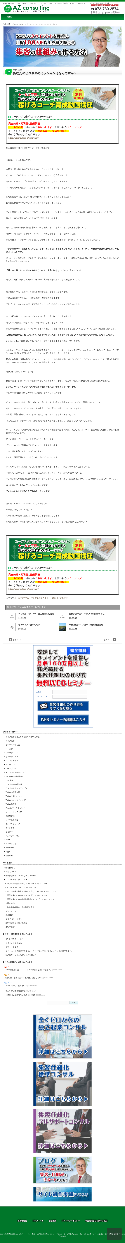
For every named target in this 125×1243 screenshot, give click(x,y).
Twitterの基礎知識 (12, 792)
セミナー (9, 832)
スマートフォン (11, 844)
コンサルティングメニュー (16, 880)
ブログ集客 (10, 741)
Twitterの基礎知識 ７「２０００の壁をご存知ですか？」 (33, 970)
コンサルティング (12, 824)
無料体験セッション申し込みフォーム (20, 876)
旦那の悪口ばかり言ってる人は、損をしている (29, 978)
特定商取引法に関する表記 (16, 923)
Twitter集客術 (10, 804)
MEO (7, 840)
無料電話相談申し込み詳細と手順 (20, 907)
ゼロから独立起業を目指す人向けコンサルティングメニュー (31, 891)
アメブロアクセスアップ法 (16, 788)
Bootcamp (9, 848)
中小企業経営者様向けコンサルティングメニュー (27, 883)
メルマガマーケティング (15, 772)
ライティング (10, 765)
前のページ (17, 640)
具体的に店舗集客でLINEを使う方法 (25, 995)
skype (7, 852)
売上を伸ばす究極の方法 (20, 991)
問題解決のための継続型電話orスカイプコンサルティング (30, 899)
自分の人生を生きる (13, 943)
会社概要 (9, 915)
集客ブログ (10, 927)
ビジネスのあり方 (12, 745)
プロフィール (10, 911)
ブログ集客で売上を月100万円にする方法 (49, 598)
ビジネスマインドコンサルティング (21, 887)
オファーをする (11, 947)
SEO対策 (9, 749)
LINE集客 (9, 780)
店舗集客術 (10, 816)
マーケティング (11, 753)
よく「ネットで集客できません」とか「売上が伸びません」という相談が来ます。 (39, 951)
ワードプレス (10, 768)
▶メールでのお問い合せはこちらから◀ (104, 14)
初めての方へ (10, 872)
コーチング (10, 828)
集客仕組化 (10, 868)
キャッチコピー (11, 757)
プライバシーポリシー (14, 919)
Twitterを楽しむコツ (13, 796)
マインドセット (11, 761)
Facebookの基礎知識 (14, 776)
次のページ (108, 640)
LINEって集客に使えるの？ (21, 986)
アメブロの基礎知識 (13, 784)
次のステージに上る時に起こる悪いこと (21, 955)
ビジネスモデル (17, 24)
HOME (7, 24)
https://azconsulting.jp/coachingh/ (23, 138)
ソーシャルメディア (13, 812)
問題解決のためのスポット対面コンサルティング (27, 895)
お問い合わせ (10, 903)
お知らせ (9, 855)
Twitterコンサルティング (15, 800)
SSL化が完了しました (14, 939)
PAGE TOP (114, 1234)
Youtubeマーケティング (15, 808)
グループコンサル (12, 836)
